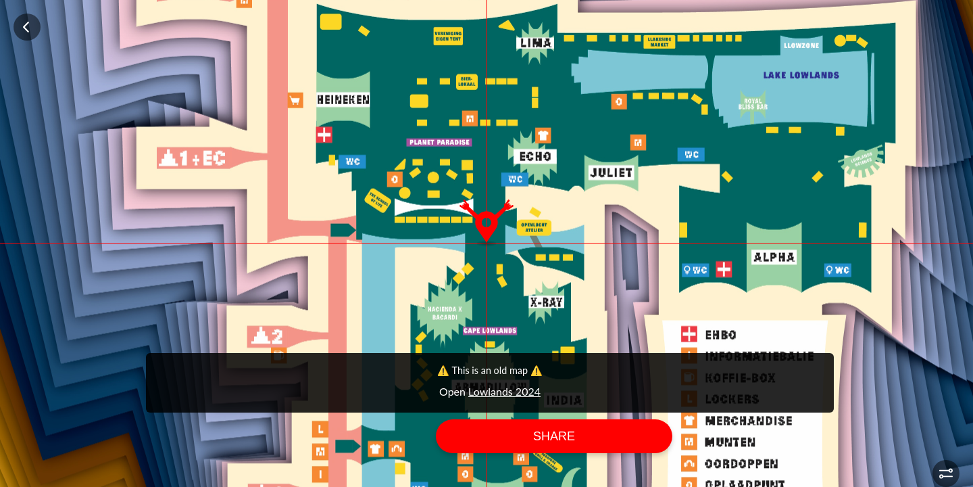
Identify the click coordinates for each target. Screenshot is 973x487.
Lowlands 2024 (504, 391)
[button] (945, 473)
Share (554, 436)
